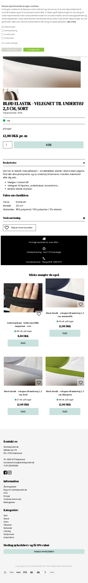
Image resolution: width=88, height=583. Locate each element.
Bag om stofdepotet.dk (15, 489)
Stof (5, 515)
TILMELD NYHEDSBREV (44, 551)
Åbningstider (10, 486)
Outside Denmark (12, 499)
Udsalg (7, 531)
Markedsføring (10, 30)
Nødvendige (9, 27)
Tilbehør (8, 524)
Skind (6, 518)
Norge (7, 496)
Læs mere (71, 21)
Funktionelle (9, 34)
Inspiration (9, 537)
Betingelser (9, 502)
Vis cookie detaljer (10, 43)
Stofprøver (9, 534)
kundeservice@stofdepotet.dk (19, 462)
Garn (6, 521)
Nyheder (8, 528)
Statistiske (9, 38)
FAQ (6, 492)
